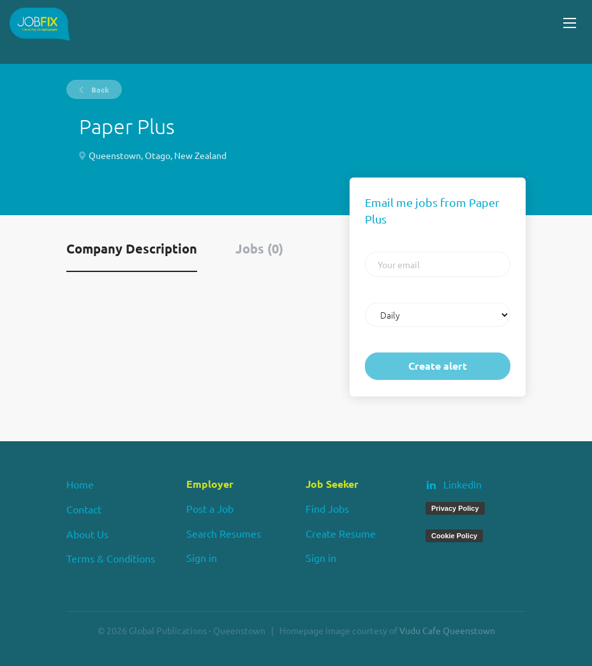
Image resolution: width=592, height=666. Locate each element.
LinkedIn (462, 484)
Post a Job (209, 508)
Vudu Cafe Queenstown (447, 630)
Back (99, 89)
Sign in (201, 557)
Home (80, 484)
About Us (87, 533)
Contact (83, 509)
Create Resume (341, 533)
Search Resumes (223, 533)
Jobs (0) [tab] (259, 248)
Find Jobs (327, 508)
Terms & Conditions (110, 558)
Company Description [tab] (131, 248)
